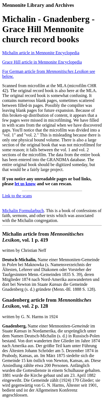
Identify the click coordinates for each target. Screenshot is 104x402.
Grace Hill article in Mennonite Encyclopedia (42, 62)
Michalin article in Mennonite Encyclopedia (40, 52)
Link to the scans (17, 195)
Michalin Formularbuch (23, 210)
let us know (25, 183)
